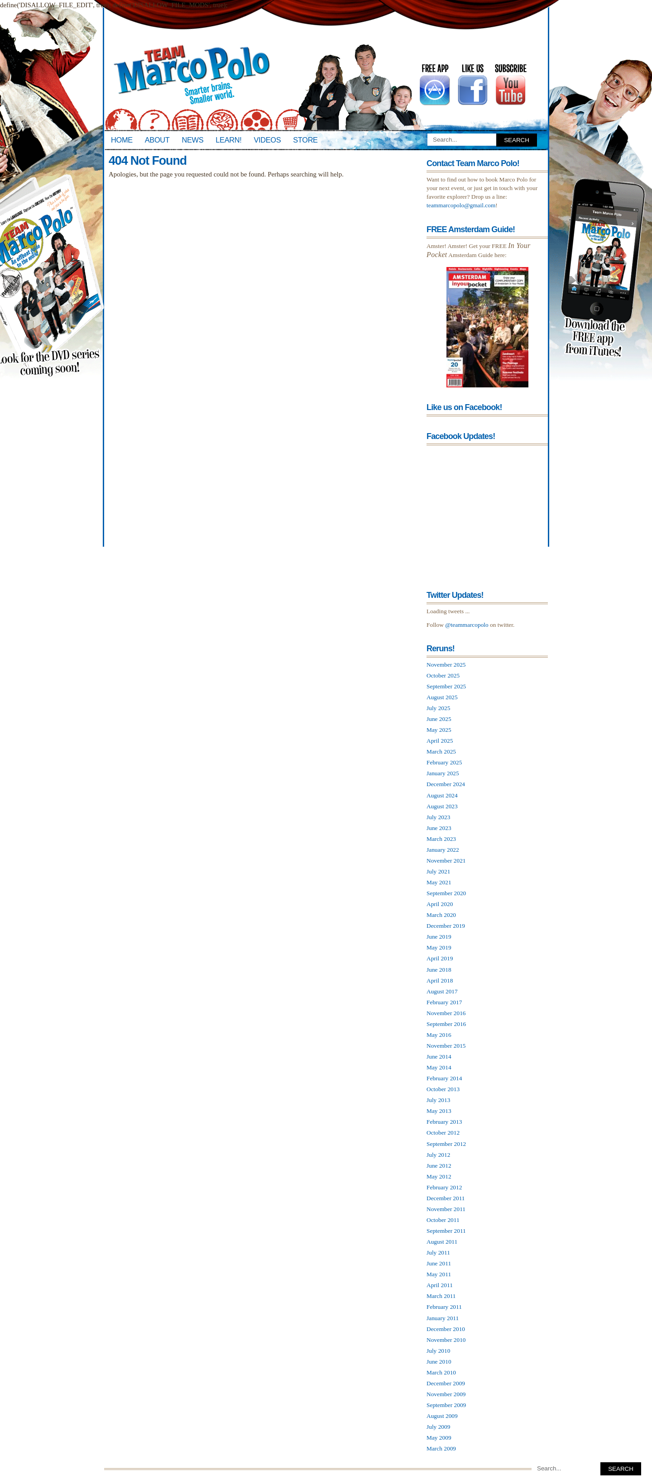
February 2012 (444, 1187)
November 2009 (446, 1394)
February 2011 (444, 1306)
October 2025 (443, 675)
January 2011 (443, 1318)
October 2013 (443, 1089)
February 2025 (444, 762)
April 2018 (440, 980)
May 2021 (439, 882)
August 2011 (442, 1241)
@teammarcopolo (467, 624)
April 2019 (440, 958)
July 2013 (438, 1100)
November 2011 (446, 1209)
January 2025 (443, 773)
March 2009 (441, 1448)
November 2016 (446, 1013)
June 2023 (439, 828)
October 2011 (443, 1220)
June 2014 (439, 1056)
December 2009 (446, 1383)
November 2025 (446, 664)
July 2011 (438, 1252)
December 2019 (446, 925)
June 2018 (439, 969)
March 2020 (441, 914)
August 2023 (442, 806)
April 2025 (440, 740)
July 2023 (438, 817)
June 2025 (439, 719)
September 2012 (446, 1143)
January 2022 (443, 849)
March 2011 (441, 1296)
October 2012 (443, 1132)
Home (122, 140)
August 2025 (442, 697)
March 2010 (441, 1372)
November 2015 (446, 1045)
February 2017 (444, 1002)
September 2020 (446, 893)
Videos (267, 140)
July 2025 (438, 708)
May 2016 (439, 1034)
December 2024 (446, 784)
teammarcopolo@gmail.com (461, 205)
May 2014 (439, 1067)
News (193, 140)
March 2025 (441, 751)
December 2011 (446, 1198)
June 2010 (439, 1361)
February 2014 (444, 1078)
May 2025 (439, 729)
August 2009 (442, 1415)
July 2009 (438, 1426)
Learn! (228, 140)
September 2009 (446, 1405)
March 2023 (441, 838)
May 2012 (439, 1176)
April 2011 (440, 1285)
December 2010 (446, 1329)
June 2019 (439, 936)
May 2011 (439, 1274)
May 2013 (439, 1110)
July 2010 (438, 1350)
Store (305, 140)
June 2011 (439, 1263)
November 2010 (446, 1339)
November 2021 (446, 860)
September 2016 (446, 1024)
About (157, 140)
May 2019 (439, 947)
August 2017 (442, 991)
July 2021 (438, 871)
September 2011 (446, 1230)
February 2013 (444, 1121)
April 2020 (440, 904)
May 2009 (439, 1437)
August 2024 (442, 795)
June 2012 (439, 1165)
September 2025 (446, 686)
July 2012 (438, 1154)
